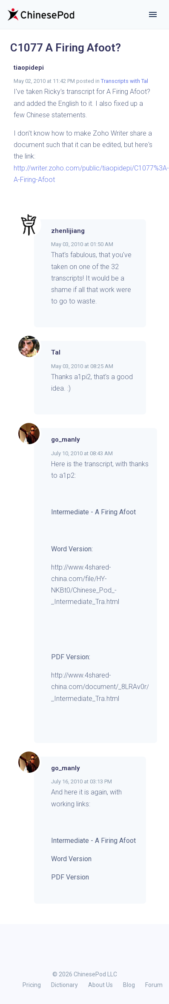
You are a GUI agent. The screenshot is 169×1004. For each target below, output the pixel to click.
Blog (129, 984)
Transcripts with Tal (124, 81)
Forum (154, 984)
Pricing (32, 984)
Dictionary (64, 984)
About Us (100, 984)
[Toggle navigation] (152, 14)
